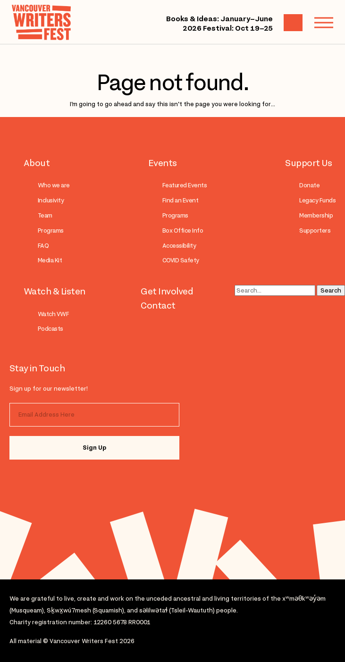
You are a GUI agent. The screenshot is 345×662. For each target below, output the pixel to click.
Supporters (314, 230)
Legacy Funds (317, 200)
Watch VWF (53, 314)
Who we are (54, 185)
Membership (316, 215)
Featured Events (184, 185)
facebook (67, 480)
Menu (319, 22)
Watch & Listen (54, 291)
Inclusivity (51, 200)
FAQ (43, 246)
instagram (29, 480)
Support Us (308, 162)
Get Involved (167, 291)
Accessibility (179, 246)
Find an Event (180, 200)
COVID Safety (180, 260)
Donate (309, 185)
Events (162, 162)
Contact (158, 305)
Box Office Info (182, 230)
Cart (293, 22)
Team (45, 215)
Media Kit (50, 260)
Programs (51, 230)
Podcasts (50, 329)
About (37, 162)
